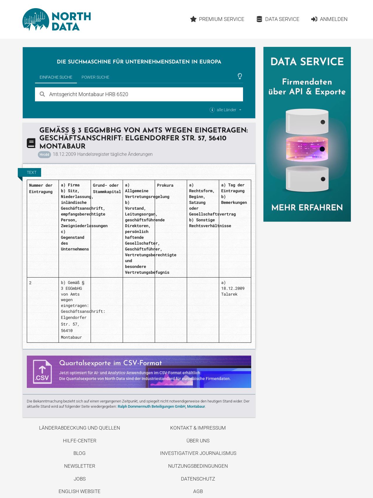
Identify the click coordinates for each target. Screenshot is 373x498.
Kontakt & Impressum (198, 428)
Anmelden (329, 19)
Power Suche (95, 77)
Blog (79, 453)
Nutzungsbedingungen (198, 466)
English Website (80, 491)
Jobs (80, 479)
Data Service (277, 19)
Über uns (198, 441)
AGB (198, 491)
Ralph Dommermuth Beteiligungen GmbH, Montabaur (161, 406)
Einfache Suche (56, 77)
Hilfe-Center (79, 441)
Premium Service (217, 19)
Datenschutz (198, 479)
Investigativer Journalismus (198, 453)
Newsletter (79, 466)
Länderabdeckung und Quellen (79, 428)
